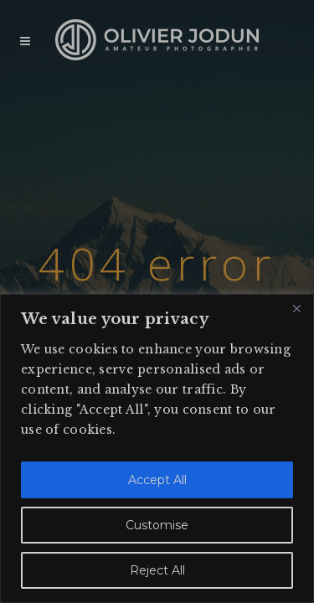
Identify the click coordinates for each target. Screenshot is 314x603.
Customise (157, 525)
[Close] (296, 308)
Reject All (157, 570)
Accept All (157, 479)
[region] (157, 448)
